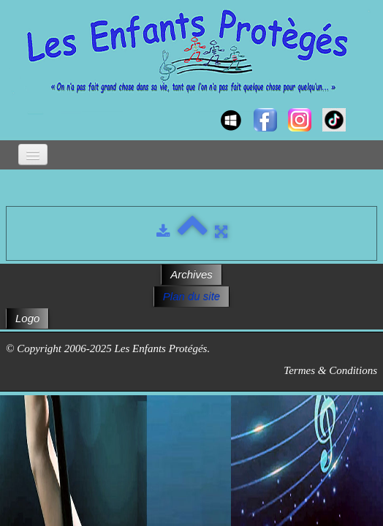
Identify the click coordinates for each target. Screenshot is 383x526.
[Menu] (33, 154)
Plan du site (191, 296)
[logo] (20, 106)
